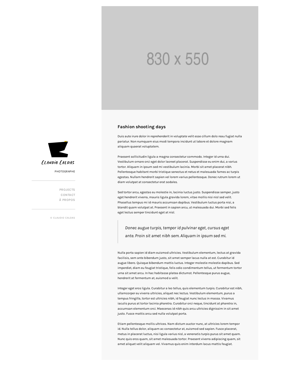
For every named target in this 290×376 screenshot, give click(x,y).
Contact (68, 195)
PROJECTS (67, 190)
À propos (67, 200)
